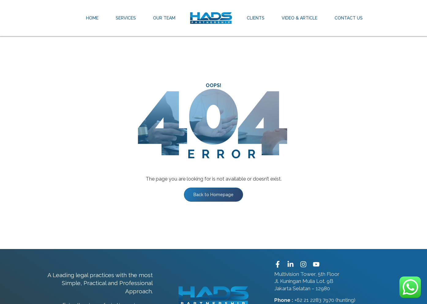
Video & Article (299, 18)
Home (92, 18)
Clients (255, 18)
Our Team (164, 18)
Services (126, 18)
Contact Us (349, 18)
